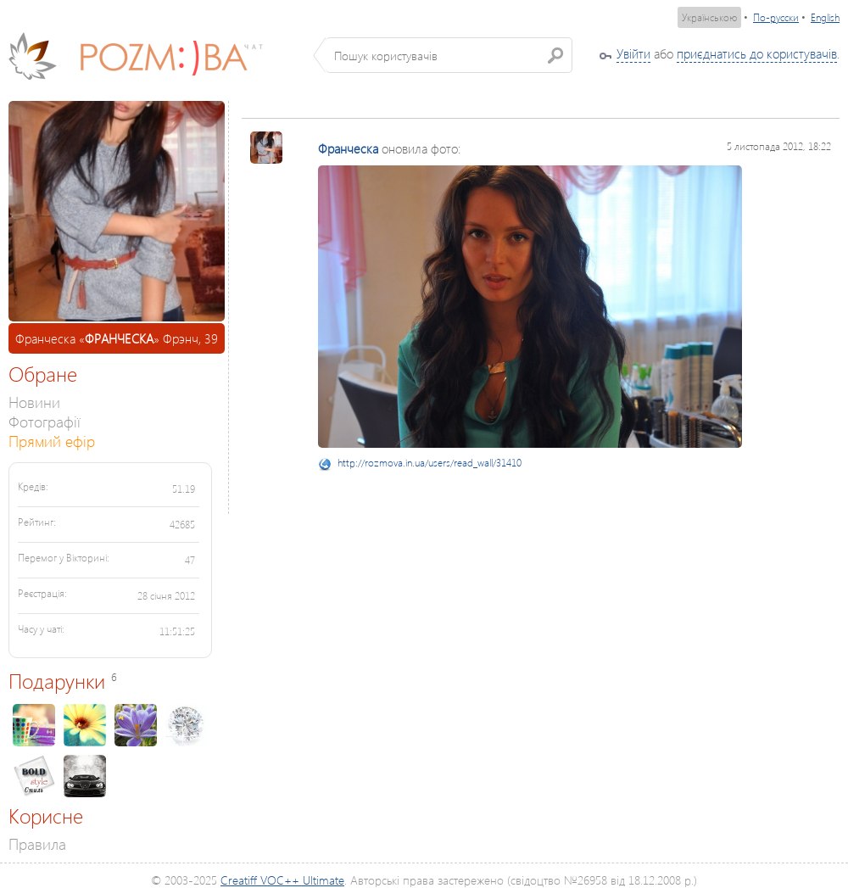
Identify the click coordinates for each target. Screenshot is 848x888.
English (825, 17)
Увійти (633, 53)
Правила (37, 843)
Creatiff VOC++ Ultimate (282, 880)
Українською (709, 17)
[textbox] (449, 55)
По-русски (776, 17)
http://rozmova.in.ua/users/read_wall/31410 (430, 462)
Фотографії (44, 421)
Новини (34, 401)
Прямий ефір (51, 440)
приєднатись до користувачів (757, 53)
